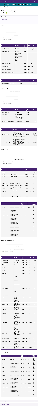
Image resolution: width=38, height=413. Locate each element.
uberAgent (3, 6)
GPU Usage (3, 17)
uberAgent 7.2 (9, 6)
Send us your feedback (5, 404)
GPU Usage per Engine (4, 19)
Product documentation (8, 1)
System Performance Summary (5, 22)
